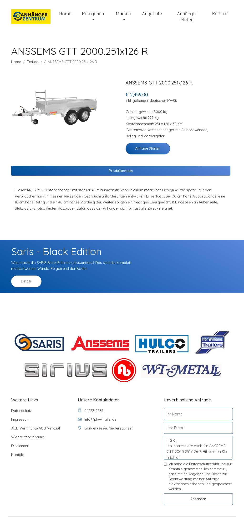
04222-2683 (90, 410)
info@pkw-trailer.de (97, 419)
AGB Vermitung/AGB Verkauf (35, 428)
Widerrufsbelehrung (27, 437)
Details (26, 281)
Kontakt (220, 13)
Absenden (198, 499)
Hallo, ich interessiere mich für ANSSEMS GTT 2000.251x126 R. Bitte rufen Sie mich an (198, 447)
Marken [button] (123, 13)
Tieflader (34, 61)
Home (65, 13)
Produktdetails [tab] (121, 170)
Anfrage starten (147, 148)
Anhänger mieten (187, 16)
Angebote (152, 13)
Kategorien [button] (93, 13)
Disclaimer (20, 446)
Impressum (20, 419)
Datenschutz (21, 410)
